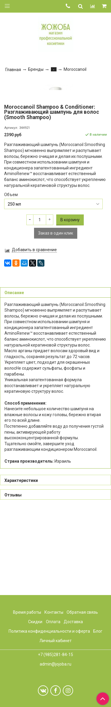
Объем (11, 279)
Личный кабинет (55, 640)
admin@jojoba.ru (55, 664)
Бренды (36, 69)
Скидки (35, 621)
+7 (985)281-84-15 (55, 654)
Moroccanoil (75, 69)
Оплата (53, 621)
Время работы (27, 612)
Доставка (73, 621)
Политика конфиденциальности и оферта (49, 631)
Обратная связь (82, 612)
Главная (13, 69)
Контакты (53, 612)
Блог (97, 631)
